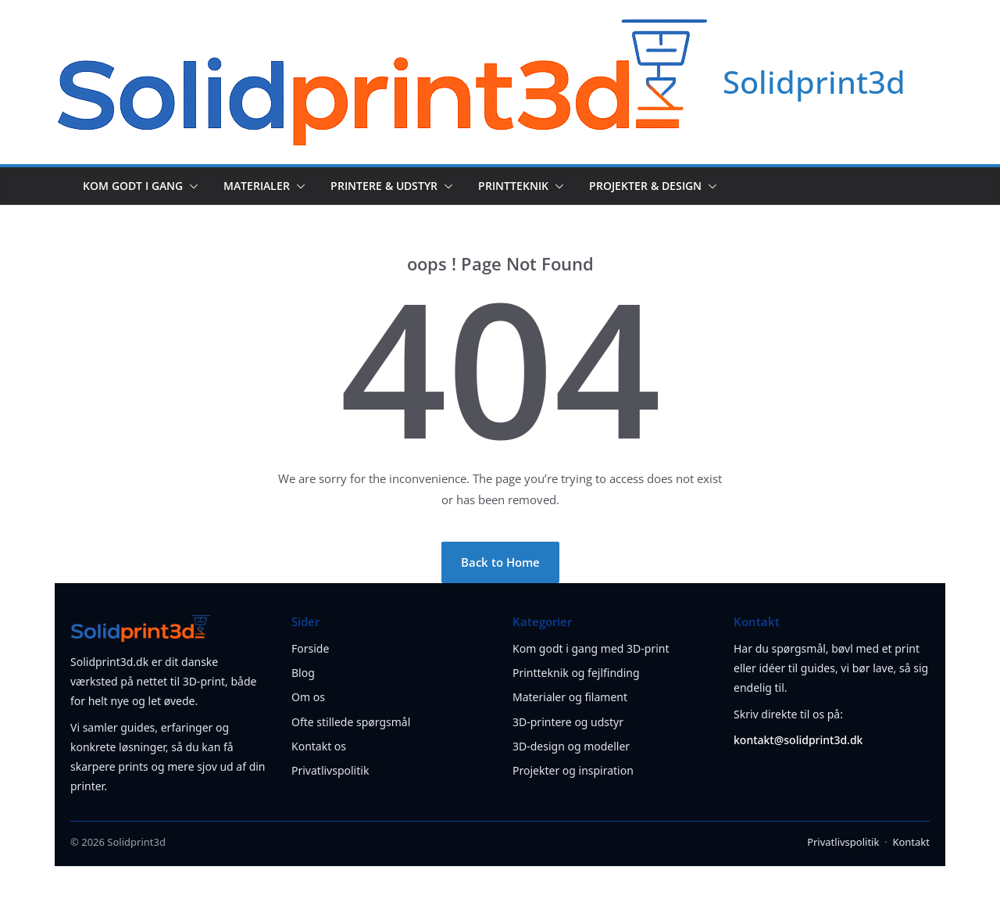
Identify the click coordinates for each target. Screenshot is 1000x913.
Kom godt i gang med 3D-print (591, 648)
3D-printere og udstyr (567, 721)
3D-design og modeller (571, 746)
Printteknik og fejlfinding (576, 672)
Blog (303, 672)
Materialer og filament (569, 696)
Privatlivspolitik (330, 770)
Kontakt (911, 842)
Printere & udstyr (384, 185)
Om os (308, 696)
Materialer (256, 185)
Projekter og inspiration (573, 770)
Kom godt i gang (133, 185)
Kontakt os (318, 746)
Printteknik (513, 185)
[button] (190, 186)
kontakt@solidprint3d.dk (798, 739)
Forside (310, 648)
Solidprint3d (814, 81)
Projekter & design (645, 185)
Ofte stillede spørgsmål (350, 721)
